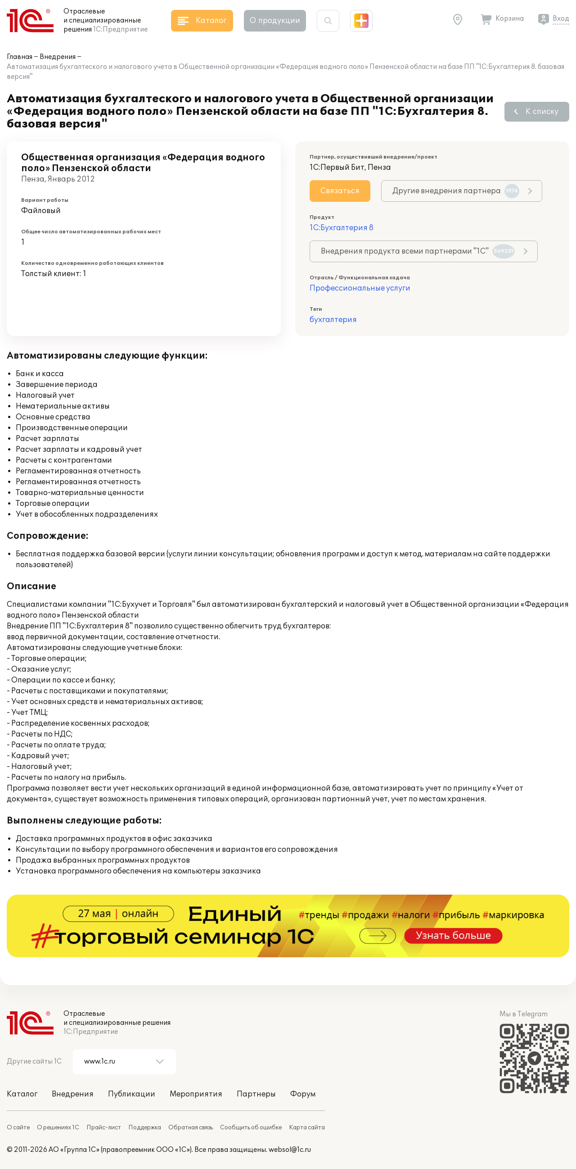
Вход (561, 19)
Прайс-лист (103, 1127)
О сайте (18, 1127)
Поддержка (144, 1127)
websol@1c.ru (290, 1150)
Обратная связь (190, 1127)
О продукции (275, 20)
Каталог (22, 1094)
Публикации (131, 1094)
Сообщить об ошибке (251, 1127)
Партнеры (256, 1094)
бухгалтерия (333, 319)
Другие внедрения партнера (455, 191)
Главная (19, 57)
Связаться (340, 191)
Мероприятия (196, 1094)
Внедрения (58, 57)
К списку (542, 111)
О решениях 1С (58, 1127)
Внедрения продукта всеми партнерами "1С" (418, 251)
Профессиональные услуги (360, 288)
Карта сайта (307, 1127)
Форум (302, 1094)
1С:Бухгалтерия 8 (342, 227)
